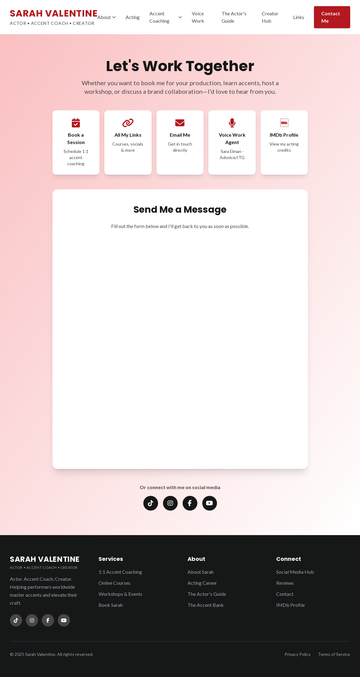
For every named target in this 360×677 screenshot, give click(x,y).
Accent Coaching (165, 17)
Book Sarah (111, 605)
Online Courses (114, 583)
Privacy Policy (298, 654)
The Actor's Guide (234, 17)
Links (298, 17)
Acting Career (202, 583)
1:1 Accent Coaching (120, 572)
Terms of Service (334, 654)
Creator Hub (270, 17)
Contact (284, 594)
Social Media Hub (295, 572)
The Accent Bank (206, 605)
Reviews (285, 583)
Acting (133, 17)
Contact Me (330, 17)
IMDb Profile (290, 605)
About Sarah (201, 572)
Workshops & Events (120, 594)
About (106, 17)
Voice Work (198, 17)
